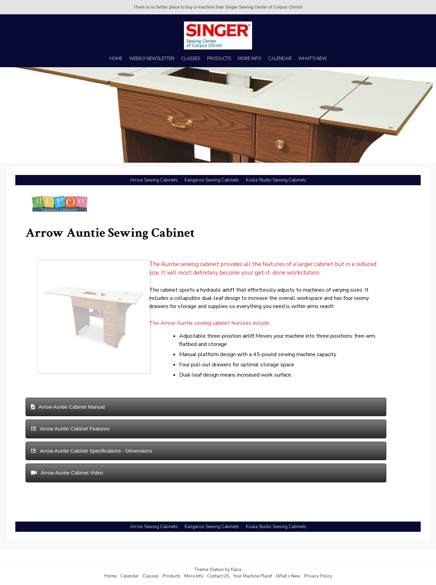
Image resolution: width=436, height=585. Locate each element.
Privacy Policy (318, 576)
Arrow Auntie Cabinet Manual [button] (68, 407)
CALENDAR (280, 59)
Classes (150, 576)
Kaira (236, 570)
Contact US (218, 576)
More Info (193, 576)
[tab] (206, 407)
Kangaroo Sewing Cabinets (212, 180)
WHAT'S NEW (312, 59)
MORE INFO (249, 59)
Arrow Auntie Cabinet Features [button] (70, 429)
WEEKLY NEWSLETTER (151, 59)
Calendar (129, 576)
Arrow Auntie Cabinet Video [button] (67, 473)
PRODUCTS (219, 59)
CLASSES (190, 59)
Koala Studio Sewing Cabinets (276, 180)
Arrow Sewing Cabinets (154, 180)
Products (171, 576)
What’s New (288, 576)
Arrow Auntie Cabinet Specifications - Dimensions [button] (91, 451)
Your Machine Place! (252, 576)
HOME (115, 59)
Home (110, 576)
